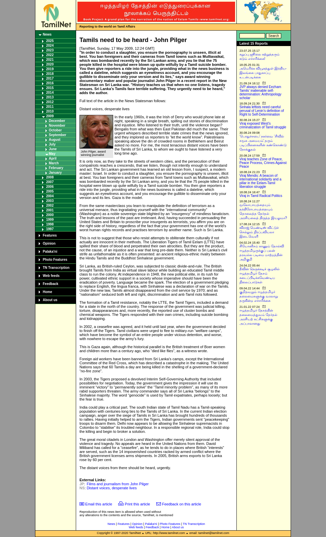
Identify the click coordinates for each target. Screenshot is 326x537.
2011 (50, 107)
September (57, 135)
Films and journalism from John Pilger (118, 484)
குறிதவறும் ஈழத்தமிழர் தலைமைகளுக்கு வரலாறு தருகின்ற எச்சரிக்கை (258, 296)
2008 (50, 177)
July (52, 144)
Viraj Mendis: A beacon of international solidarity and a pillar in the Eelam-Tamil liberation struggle (260, 181)
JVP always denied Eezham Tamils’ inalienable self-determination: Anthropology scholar (260, 92)
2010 (50, 111)
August (54, 139)
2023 (50, 50)
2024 (50, 45)
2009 (50, 116)
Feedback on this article (181, 504)
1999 (50, 219)
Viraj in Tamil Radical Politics (260, 196)
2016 (50, 83)
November (57, 125)
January (55, 172)
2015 (50, 88)
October (55, 130)
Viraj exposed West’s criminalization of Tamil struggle (262, 125)
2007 (50, 182)
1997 (50, 229)
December (57, 121)
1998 (50, 224)
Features (50, 235)
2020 (50, 64)
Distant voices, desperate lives (112, 488)
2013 (50, 97)
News (47, 34)
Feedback (50, 284)
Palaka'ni (50, 251)
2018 (50, 74)
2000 (50, 215)
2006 (50, 187)
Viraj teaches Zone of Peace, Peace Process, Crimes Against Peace (263, 162)
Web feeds (51, 276)
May (52, 154)
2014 (50, 92)
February (56, 168)
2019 (50, 69)
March (54, 163)
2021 (50, 59)
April (53, 158)
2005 (50, 191)
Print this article (137, 504)
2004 (50, 196)
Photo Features (55, 259)
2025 (50, 41)
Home (47, 292)
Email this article (98, 504)
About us (50, 300)
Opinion (49, 243)
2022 (50, 55)
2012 (50, 102)
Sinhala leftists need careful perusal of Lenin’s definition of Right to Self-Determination (261, 110)
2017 (50, 78)
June (53, 149)
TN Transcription (56, 268)
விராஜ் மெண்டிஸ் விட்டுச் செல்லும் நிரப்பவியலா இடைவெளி (259, 232)
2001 (50, 210)
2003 (50, 201)
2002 (50, 205)
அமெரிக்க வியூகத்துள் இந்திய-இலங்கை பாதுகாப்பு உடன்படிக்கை (263, 73)
